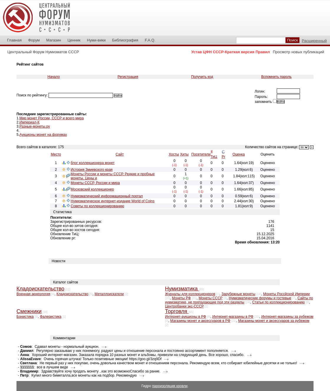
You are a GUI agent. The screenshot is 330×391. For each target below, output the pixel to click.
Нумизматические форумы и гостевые (260, 298)
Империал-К (29, 122)
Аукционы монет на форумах (43, 135)
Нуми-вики (96, 40)
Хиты (184, 154)
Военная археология (33, 294)
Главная (14, 40)
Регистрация (127, 77)
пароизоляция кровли (170, 386)
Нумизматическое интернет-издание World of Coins (113, 201)
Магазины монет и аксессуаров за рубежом (273, 321)
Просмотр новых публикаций (298, 52)
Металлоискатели (109, 294)
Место (56, 154)
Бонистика (25, 317)
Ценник (73, 40)
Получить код (202, 77)
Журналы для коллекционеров (190, 294)
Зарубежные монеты (238, 294)
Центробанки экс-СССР (184, 306)
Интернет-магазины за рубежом (287, 317)
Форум (34, 40)
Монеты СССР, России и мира (95, 183)
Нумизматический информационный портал (107, 196)
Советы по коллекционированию (97, 206)
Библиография (125, 40)
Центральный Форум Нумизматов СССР (43, 52)
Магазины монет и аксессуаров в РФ (200, 321)
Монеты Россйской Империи (286, 294)
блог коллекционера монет (93, 163)
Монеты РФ (181, 298)
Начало (53, 77)
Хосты (174, 154)
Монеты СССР (211, 298)
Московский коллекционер (92, 189)
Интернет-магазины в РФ (232, 317)
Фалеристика (50, 317)
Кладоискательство (72, 294)
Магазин (53, 40)
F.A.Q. (150, 40)
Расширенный (314, 41)
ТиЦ (213, 157)
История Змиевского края (91, 170)
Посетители (200, 154)
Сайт (120, 154)
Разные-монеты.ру (34, 126)
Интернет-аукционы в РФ (185, 317)
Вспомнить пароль (276, 77)
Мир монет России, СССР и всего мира (51, 118)
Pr (223, 157)
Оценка (239, 154)
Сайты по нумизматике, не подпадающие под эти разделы (239, 300)
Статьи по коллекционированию (278, 302)
